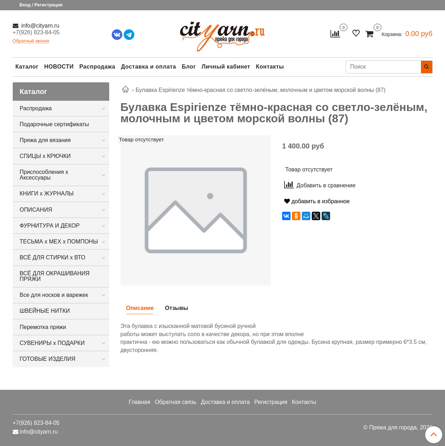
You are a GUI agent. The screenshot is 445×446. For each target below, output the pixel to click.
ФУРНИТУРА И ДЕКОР (50, 226)
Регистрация (270, 402)
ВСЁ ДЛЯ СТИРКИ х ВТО (53, 257)
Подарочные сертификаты (54, 124)
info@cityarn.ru (39, 26)
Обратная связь (176, 402)
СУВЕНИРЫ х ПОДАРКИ (52, 343)
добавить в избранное (317, 201)
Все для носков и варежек (54, 295)
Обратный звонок (31, 41)
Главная (139, 402)
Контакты (270, 67)
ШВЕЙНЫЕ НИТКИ (45, 311)
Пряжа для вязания (45, 140)
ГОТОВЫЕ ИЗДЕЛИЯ (48, 359)
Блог (189, 67)
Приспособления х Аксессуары (44, 175)
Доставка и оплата (148, 67)
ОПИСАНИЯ (36, 210)
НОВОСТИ (59, 67)
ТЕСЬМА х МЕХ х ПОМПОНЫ (59, 242)
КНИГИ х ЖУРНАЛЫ (47, 193)
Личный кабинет (225, 67)
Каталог (27, 67)
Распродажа (98, 67)
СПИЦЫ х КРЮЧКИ (45, 156)
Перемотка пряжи (43, 327)
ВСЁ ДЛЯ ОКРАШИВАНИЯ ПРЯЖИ (55, 276)
